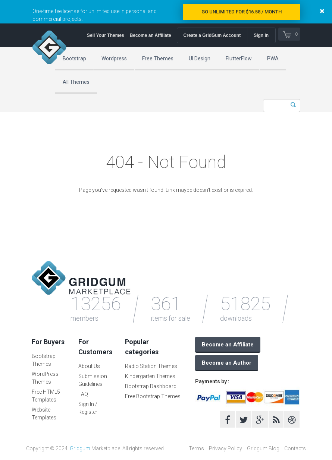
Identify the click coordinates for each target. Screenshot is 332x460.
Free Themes (157, 58)
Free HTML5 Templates (46, 396)
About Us (89, 366)
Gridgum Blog (263, 448)
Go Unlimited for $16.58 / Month (241, 12)
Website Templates (44, 414)
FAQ (83, 394)
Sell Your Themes (104, 35)
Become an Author (226, 362)
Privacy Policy (225, 448)
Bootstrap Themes (44, 360)
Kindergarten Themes (150, 376)
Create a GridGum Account (210, 35)
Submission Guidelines (92, 380)
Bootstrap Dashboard (150, 386)
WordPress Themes (45, 378)
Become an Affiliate (148, 35)
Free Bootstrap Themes (153, 396)
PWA (273, 58)
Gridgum (80, 448)
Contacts (295, 448)
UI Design (199, 58)
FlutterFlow (239, 58)
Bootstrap (74, 58)
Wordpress (114, 58)
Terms (196, 448)
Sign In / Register (87, 408)
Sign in (259, 35)
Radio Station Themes (151, 366)
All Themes (76, 82)
